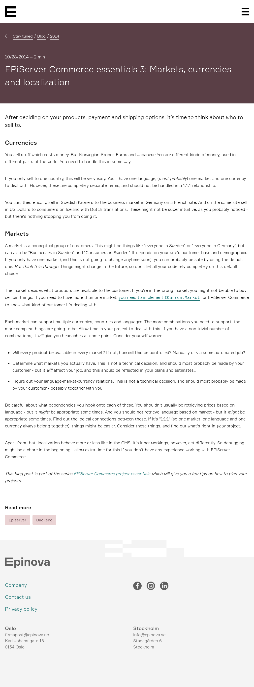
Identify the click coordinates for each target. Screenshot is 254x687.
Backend (44, 519)
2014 (54, 36)
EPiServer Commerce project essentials (112, 473)
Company (16, 584)
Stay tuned (23, 36)
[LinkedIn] (164, 586)
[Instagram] (151, 586)
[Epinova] (10, 11)
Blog (41, 36)
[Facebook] (137, 586)
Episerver (17, 519)
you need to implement (159, 297)
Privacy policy (21, 608)
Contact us (18, 596)
